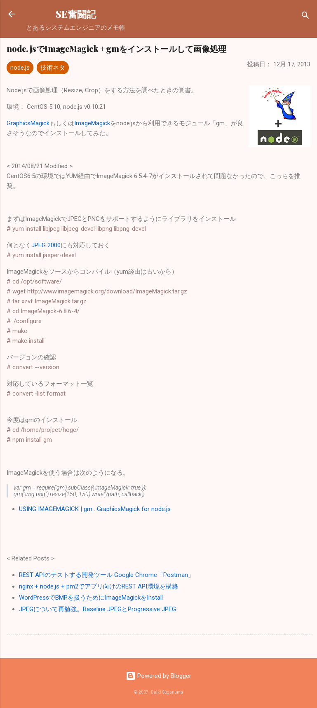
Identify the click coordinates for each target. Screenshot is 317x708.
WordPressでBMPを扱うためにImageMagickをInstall (91, 597)
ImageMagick (92, 123)
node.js (20, 67)
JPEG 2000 (46, 245)
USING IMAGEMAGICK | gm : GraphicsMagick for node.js (95, 509)
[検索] (305, 16)
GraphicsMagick (28, 123)
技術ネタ (52, 67)
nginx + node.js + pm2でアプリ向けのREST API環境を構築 (98, 586)
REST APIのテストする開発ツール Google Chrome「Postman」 (106, 575)
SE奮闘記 (76, 13)
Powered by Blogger (158, 676)
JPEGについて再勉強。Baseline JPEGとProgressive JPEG (97, 609)
